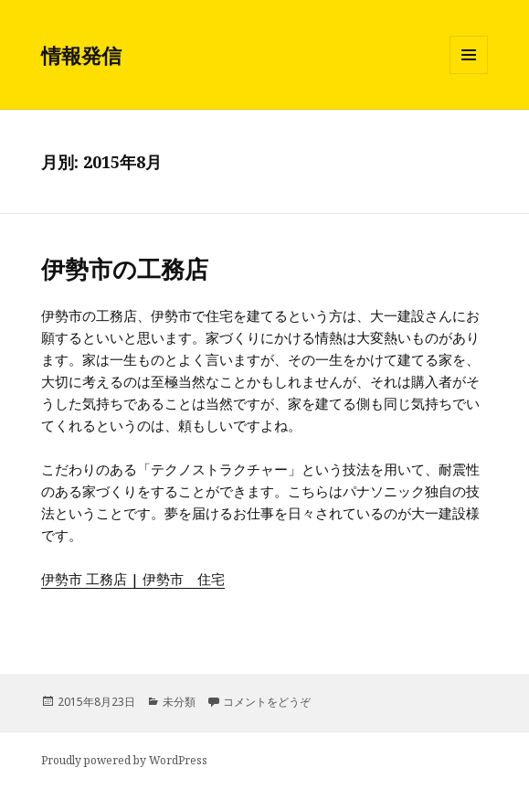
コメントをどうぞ (267, 701)
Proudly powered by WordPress (124, 760)
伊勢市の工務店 (124, 268)
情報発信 (81, 55)
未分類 (179, 701)
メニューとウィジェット (468, 73)
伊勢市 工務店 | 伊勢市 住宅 (133, 579)
